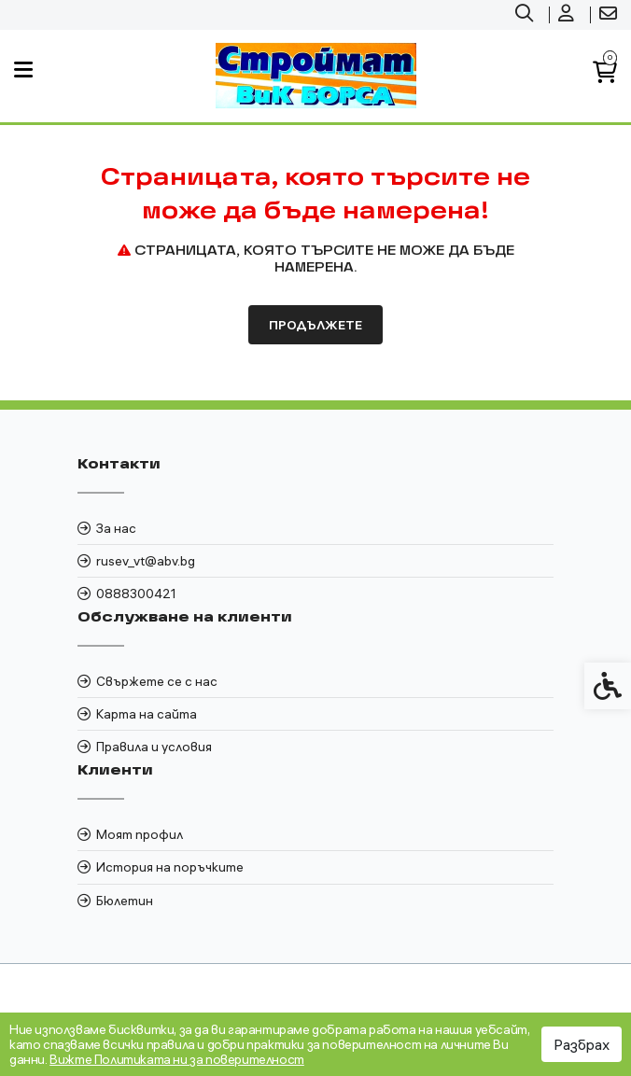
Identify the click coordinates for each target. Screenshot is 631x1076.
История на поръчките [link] (170, 867)
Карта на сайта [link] (146, 714)
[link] (526, 15)
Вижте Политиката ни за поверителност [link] (176, 1059)
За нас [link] (116, 528)
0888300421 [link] (136, 593)
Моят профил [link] (139, 834)
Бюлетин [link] (124, 900)
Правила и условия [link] (154, 746)
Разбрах (582, 1044)
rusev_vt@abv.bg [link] (145, 560)
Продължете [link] (315, 324)
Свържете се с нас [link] (156, 681)
